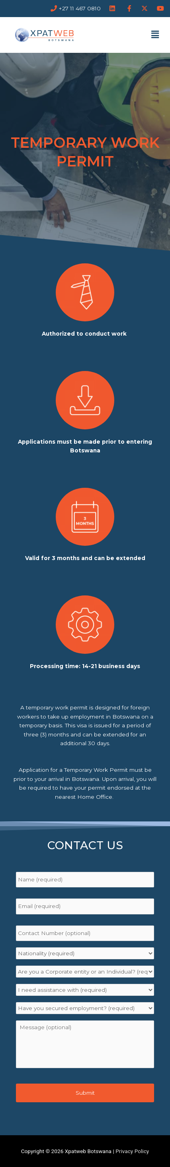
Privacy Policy (132, 1151)
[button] (155, 34)
